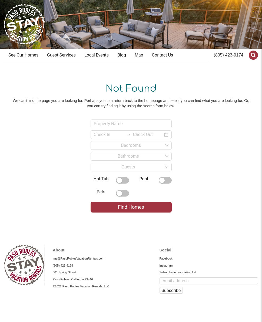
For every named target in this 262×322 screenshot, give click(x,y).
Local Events (96, 55)
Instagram (166, 265)
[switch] (122, 180)
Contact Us (162, 55)
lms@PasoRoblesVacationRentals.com (78, 258)
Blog (121, 55)
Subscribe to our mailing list (178, 272)
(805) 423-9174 (228, 55)
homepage (153, 100)
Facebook (166, 258)
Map (139, 55)
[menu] (106, 55)
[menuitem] (23, 55)
